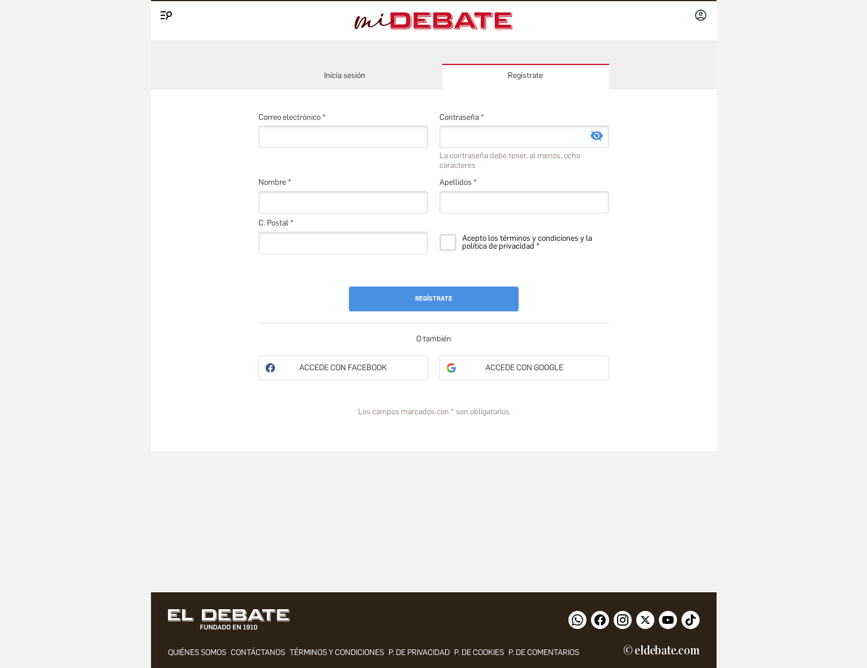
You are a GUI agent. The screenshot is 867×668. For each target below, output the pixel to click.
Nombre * (274, 182)
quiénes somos (197, 652)
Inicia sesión (344, 75)
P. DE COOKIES (479, 652)
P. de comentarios (543, 652)
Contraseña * (461, 117)
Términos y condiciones (337, 652)
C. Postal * (276, 223)
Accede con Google (524, 367)
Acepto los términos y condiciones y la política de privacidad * (527, 242)
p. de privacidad (419, 652)
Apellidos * (458, 182)
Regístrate (525, 75)
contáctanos (258, 652)
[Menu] (164, 13)
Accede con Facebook (343, 367)
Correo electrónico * (292, 117)
